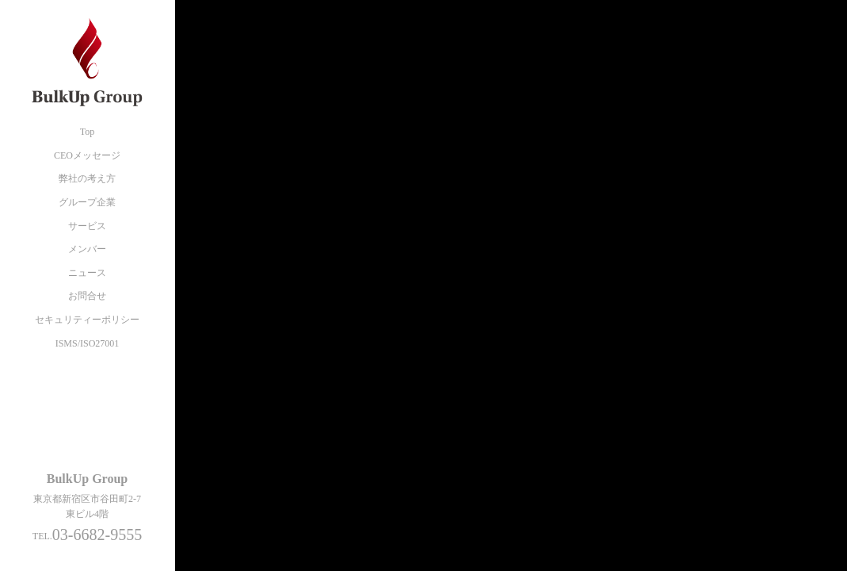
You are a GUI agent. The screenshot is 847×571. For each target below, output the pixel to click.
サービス (87, 226)
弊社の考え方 (87, 178)
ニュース (87, 272)
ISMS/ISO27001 (87, 343)
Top (87, 131)
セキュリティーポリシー (87, 319)
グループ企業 (87, 202)
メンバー (87, 249)
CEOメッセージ (87, 155)
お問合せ (87, 295)
